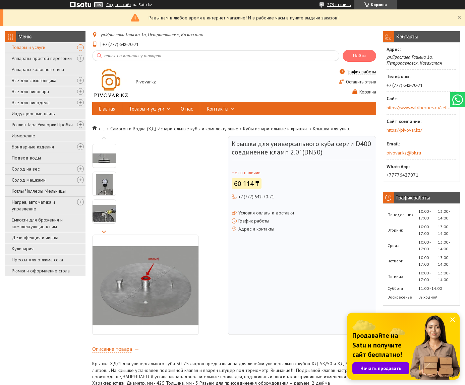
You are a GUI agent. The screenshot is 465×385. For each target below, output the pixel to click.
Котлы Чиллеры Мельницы (39, 191)
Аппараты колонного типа (38, 69)
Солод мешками (29, 180)
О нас (187, 108)
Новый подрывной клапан (119, 306)
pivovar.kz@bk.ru (404, 153)
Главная (107, 108)
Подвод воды (26, 158)
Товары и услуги (28, 47)
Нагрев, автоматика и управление (33, 205)
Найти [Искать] (359, 55)
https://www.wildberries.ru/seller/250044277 (419, 108)
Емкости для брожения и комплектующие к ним (37, 223)
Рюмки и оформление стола (41, 271)
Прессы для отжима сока (37, 260)
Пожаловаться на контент (243, 378)
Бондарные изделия (33, 147)
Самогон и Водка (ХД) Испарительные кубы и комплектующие (174, 129)
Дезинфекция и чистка (35, 238)
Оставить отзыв (361, 82)
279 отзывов (339, 4)
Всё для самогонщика (34, 80)
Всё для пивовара (30, 91)
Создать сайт (118, 4)
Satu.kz (262, 372)
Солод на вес (26, 169)
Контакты (217, 108)
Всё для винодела (31, 103)
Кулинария (23, 249)
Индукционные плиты (34, 114)
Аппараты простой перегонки (42, 58)
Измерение (23, 136)
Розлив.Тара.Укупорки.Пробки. (43, 125)
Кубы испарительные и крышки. (275, 129)
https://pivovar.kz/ (404, 130)
